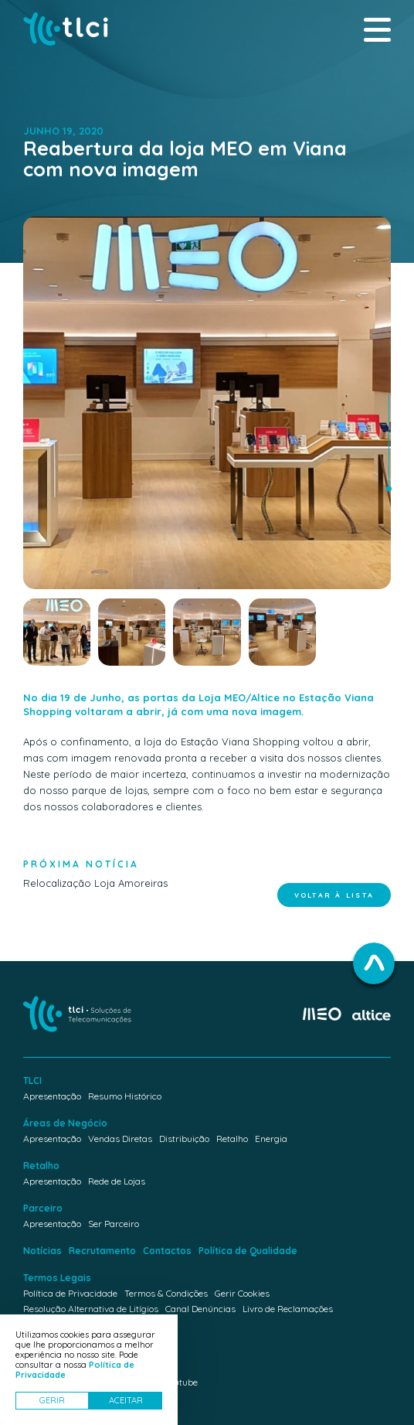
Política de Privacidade (70, 1293)
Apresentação (52, 1096)
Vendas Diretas (120, 1138)
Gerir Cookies (242, 1293)
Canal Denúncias (200, 1308)
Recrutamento (102, 1250)
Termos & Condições (166, 1293)
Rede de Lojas (116, 1181)
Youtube (181, 1382)
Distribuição (184, 1138)
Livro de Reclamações (288, 1308)
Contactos (167, 1250)
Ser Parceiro (113, 1223)
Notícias (42, 1250)
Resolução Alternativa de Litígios (90, 1308)
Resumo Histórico (124, 1096)
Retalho (232, 1138)
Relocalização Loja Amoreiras (95, 871)
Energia (271, 1138)
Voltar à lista (334, 895)
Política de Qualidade (248, 1250)
